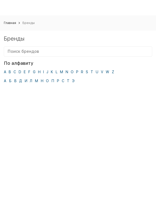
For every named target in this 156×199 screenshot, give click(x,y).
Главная (10, 23)
